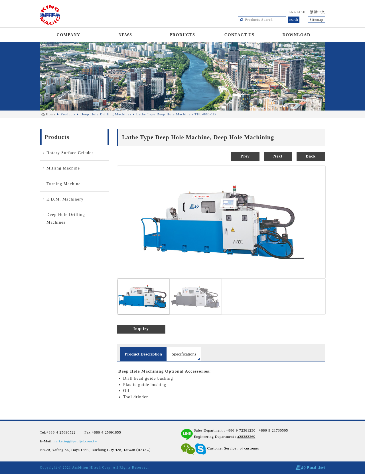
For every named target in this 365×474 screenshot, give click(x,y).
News (125, 34)
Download (296, 34)
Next (278, 156)
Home (51, 114)
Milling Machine (63, 168)
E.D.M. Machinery (65, 199)
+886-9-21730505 (273, 430)
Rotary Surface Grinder (69, 152)
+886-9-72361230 (241, 430)
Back (311, 156)
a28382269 (246, 436)
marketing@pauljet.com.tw (75, 441)
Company (68, 34)
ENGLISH (297, 12)
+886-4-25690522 (61, 432)
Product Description (143, 354)
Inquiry (141, 329)
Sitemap (316, 20)
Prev (245, 156)
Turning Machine (63, 183)
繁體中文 (317, 12)
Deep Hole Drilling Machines (105, 114)
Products (182, 34)
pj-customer (249, 448)
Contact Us (239, 34)
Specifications (184, 354)
